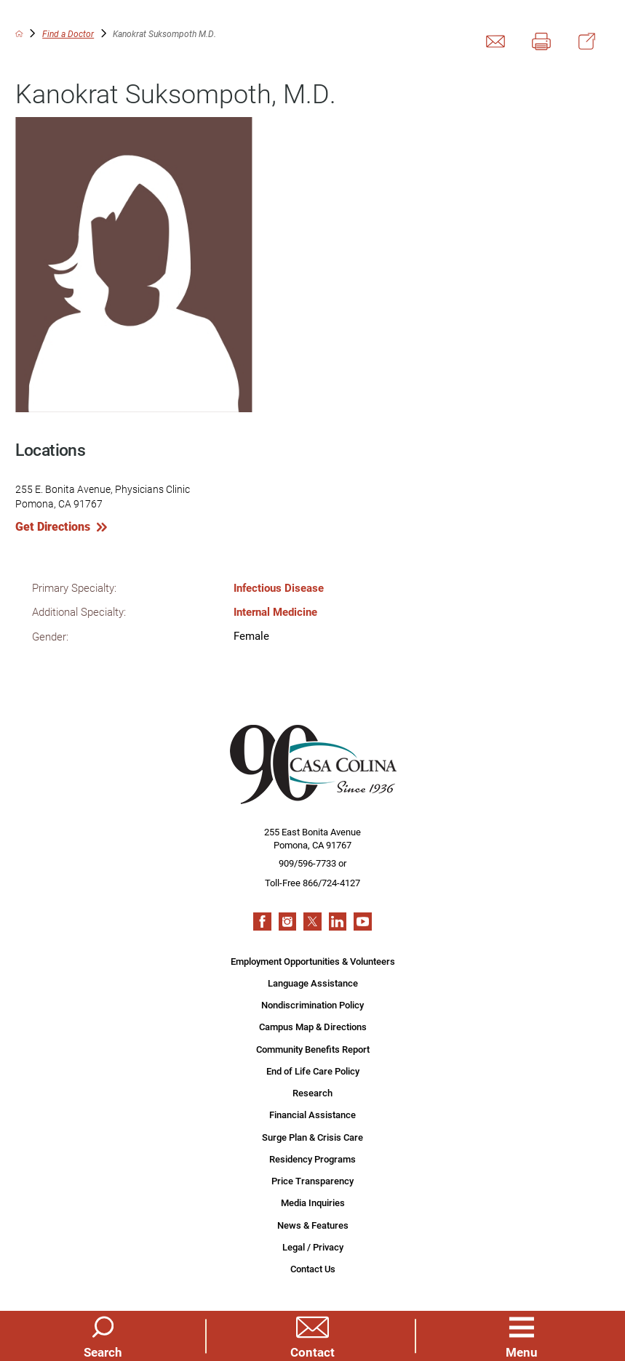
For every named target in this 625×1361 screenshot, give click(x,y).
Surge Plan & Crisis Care (312, 1137)
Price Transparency (312, 1180)
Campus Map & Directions (313, 1026)
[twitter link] (312, 921)
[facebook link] (262, 921)
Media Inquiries (313, 1202)
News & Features (313, 1225)
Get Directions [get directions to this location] (52, 526)
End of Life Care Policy (312, 1070)
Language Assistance (313, 982)
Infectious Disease (279, 587)
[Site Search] (103, 1335)
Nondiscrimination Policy (312, 1004)
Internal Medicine (275, 611)
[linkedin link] (338, 921)
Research (312, 1092)
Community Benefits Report (313, 1049)
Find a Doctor (68, 34)
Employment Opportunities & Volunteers (313, 961)
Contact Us (312, 1268)
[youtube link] (363, 921)
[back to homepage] (19, 34)
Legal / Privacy (312, 1246)
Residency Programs (312, 1158)
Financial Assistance (312, 1114)
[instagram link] (288, 921)
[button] (522, 1335)
